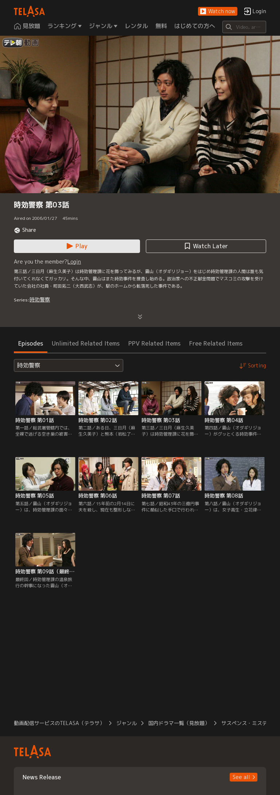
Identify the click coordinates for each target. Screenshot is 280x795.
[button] (217, 11)
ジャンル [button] (126, 723)
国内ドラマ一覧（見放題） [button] (179, 723)
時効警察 (40, 299)
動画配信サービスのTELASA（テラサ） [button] (59, 723)
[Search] (244, 27)
